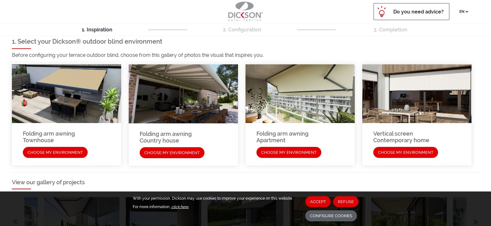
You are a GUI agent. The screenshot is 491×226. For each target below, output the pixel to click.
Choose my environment (55, 152)
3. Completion (390, 30)
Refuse (346, 201)
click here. (180, 207)
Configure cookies (331, 215)
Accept (318, 201)
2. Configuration (242, 30)
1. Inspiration (97, 30)
